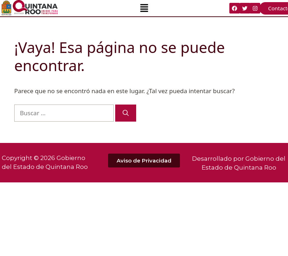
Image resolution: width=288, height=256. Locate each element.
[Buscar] (125, 113)
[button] (144, 8)
